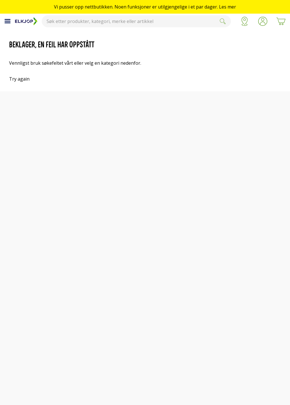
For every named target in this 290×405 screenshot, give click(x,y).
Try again (19, 79)
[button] (263, 21)
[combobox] (136, 21)
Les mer (227, 7)
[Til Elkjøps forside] (26, 21)
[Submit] (222, 21)
